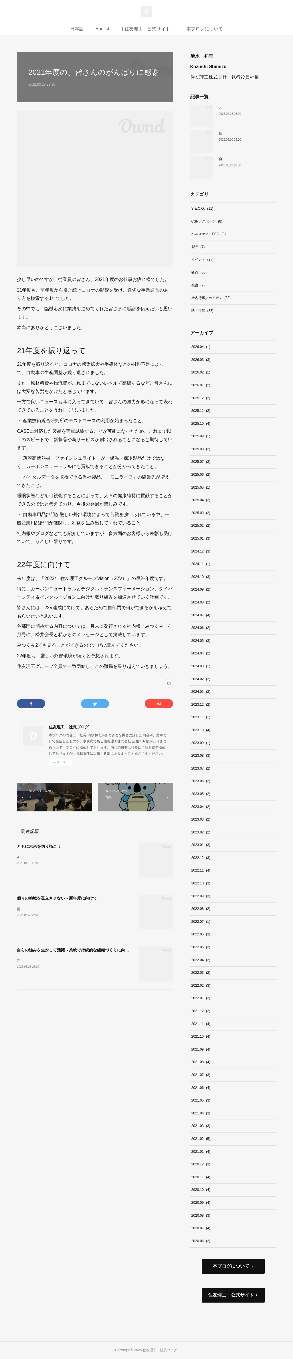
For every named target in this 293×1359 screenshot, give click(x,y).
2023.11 (200, 717)
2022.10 (200, 883)
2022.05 (200, 947)
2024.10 (200, 577)
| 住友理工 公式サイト (146, 28)
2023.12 (200, 705)
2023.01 (200, 845)
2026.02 (200, 372)
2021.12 (200, 1011)
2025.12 (200, 398)
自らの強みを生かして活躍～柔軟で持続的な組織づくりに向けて (75, 950)
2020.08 (200, 1216)
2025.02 (200, 526)
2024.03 (200, 666)
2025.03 (200, 513)
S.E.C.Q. (202, 208)
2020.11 (200, 1177)
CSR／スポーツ (206, 221)
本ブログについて (231, 1266)
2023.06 (200, 781)
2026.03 (200, 360)
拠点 (199, 272)
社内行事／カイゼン (211, 298)
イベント (202, 259)
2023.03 (200, 819)
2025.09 (200, 436)
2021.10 (200, 1037)
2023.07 (200, 768)
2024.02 (200, 679)
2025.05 (200, 487)
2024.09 (200, 589)
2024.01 (200, 692)
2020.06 (200, 1241)
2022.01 (200, 998)
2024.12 (200, 551)
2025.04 (200, 500)
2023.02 (200, 832)
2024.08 (200, 602)
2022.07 (200, 922)
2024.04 (200, 653)
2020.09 (200, 1203)
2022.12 (200, 858)
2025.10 (200, 424)
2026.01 (200, 385)
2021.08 (200, 1062)
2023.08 (200, 756)
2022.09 (200, 896)
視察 (199, 285)
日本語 (77, 28)
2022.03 (200, 973)
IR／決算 (202, 311)
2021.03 (200, 1126)
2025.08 (200, 449)
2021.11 (200, 1024)
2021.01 (200, 1152)
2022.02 (200, 986)
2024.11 (200, 564)
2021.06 (200, 1088)
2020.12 (200, 1164)
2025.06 (200, 475)
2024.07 (200, 615)
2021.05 (200, 1100)
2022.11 (200, 870)
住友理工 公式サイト (231, 1295)
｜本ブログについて (202, 28)
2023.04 (200, 807)
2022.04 (200, 960)
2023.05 (200, 794)
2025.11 (200, 411)
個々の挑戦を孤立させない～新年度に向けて (57, 898)
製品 (198, 247)
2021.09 (200, 1049)
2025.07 (200, 462)
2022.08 (200, 909)
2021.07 (200, 1075)
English (102, 28)
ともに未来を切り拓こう (39, 846)
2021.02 (200, 1139)
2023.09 (200, 743)
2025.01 (200, 538)
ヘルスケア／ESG (208, 234)
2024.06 (200, 628)
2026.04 (200, 347)
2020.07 (200, 1228)
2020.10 (200, 1190)
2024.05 (200, 641)
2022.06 (200, 934)
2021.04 (200, 1113)
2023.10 (200, 730)
